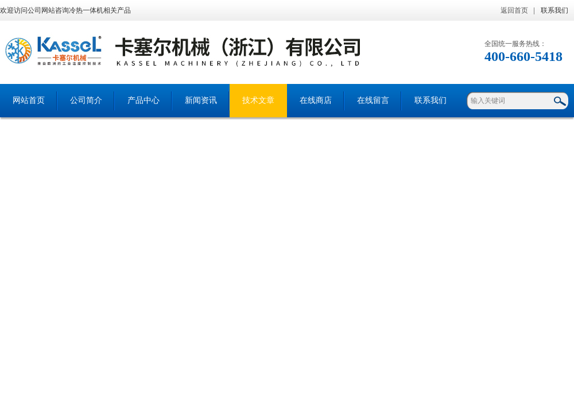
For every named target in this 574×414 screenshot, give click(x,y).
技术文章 (258, 100)
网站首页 (29, 100)
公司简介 (86, 100)
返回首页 (514, 10)
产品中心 (143, 100)
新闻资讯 (201, 100)
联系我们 (554, 10)
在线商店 (316, 100)
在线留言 (373, 100)
